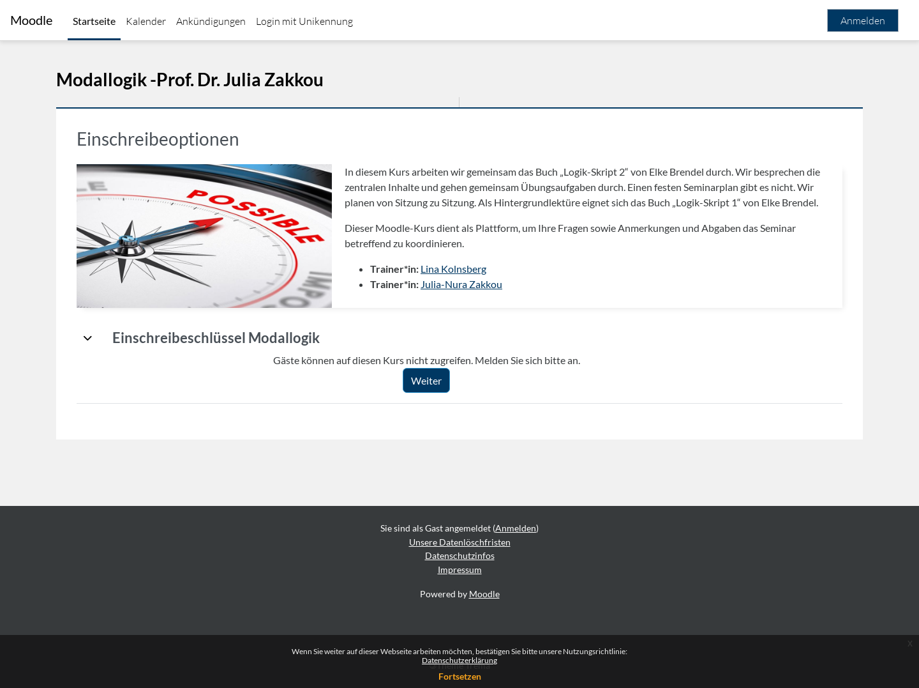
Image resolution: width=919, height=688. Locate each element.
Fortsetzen (459, 676)
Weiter (426, 380)
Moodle (31, 20)
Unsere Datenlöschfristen (460, 542)
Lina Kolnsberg (453, 269)
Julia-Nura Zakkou (461, 284)
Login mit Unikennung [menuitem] (304, 21)
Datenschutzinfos (460, 555)
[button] (88, 338)
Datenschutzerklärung (459, 660)
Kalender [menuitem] (146, 21)
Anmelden (863, 20)
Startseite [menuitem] (94, 21)
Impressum (460, 569)
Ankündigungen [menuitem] (211, 21)
